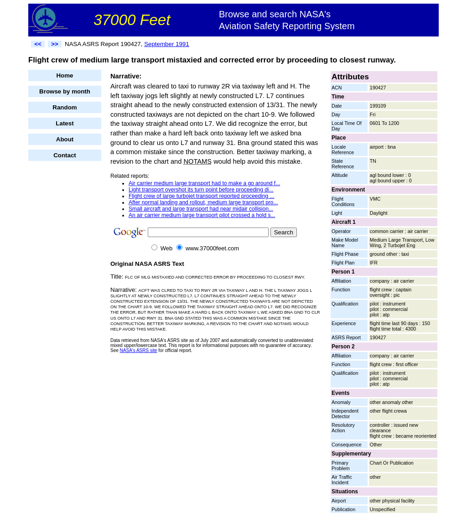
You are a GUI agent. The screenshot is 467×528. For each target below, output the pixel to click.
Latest (64, 123)
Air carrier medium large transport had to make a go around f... (204, 183)
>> (54, 44)
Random (64, 107)
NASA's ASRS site (138, 350)
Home (64, 75)
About (65, 139)
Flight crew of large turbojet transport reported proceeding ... (202, 196)
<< (38, 44)
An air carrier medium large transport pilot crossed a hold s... (202, 215)
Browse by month (64, 91)
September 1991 (166, 44)
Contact (64, 155)
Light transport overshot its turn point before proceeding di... (201, 189)
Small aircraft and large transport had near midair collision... (201, 209)
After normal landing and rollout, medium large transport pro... (203, 202)
